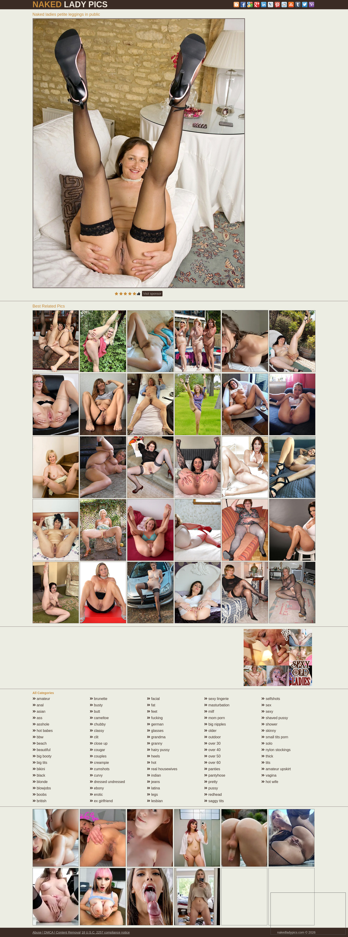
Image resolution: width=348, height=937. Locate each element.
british (39, 801)
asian (39, 711)
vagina (268, 775)
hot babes (43, 731)
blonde (40, 782)
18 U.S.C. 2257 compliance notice (106, 932)
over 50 (212, 756)
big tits (40, 763)
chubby (98, 724)
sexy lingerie (216, 699)
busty (96, 705)
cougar (97, 750)
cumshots (100, 769)
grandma (156, 737)
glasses (155, 731)
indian (154, 775)
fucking (155, 718)
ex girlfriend (101, 801)
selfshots (270, 699)
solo (266, 743)
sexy (267, 711)
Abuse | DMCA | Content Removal (57, 932)
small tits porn (274, 737)
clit (94, 737)
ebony (97, 788)
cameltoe (99, 718)
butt (95, 711)
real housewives (162, 769)
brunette (98, 699)
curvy (96, 775)
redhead (213, 794)
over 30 (212, 743)
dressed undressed (107, 782)
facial (153, 699)
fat (151, 705)
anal (38, 705)
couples (98, 756)
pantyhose (214, 775)
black (39, 775)
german (155, 724)
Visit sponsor (152, 293)
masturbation (216, 705)
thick (267, 756)
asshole (41, 724)
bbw (38, 737)
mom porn (214, 718)
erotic (96, 794)
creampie (99, 763)
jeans (153, 782)
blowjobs (42, 788)
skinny (268, 731)
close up (99, 743)
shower (269, 724)
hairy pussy (158, 750)
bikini (39, 769)
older (210, 731)
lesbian (155, 801)
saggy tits (214, 801)
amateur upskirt (276, 769)
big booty (42, 756)
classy (97, 731)
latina (153, 788)
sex (266, 705)
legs (152, 794)
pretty (210, 782)
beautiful (42, 750)
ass (37, 718)
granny (154, 743)
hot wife (269, 782)
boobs (40, 794)
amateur (41, 699)
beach (40, 743)
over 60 (212, 763)
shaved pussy (274, 718)
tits (265, 763)
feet (152, 711)
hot (151, 763)
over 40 (212, 750)
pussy (211, 788)
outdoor (212, 737)
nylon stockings (276, 750)
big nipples (215, 724)
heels (153, 756)
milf (209, 711)
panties (212, 769)
